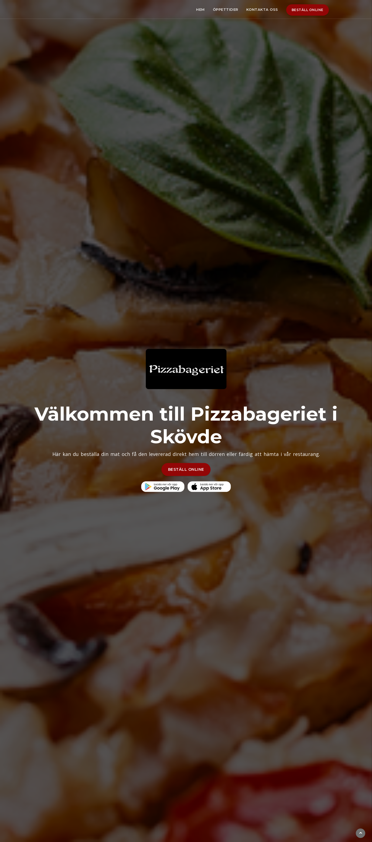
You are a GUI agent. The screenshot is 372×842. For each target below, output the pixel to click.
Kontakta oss (262, 9)
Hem (200, 9)
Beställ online (307, 10)
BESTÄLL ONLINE (186, 469)
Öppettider (225, 9)
